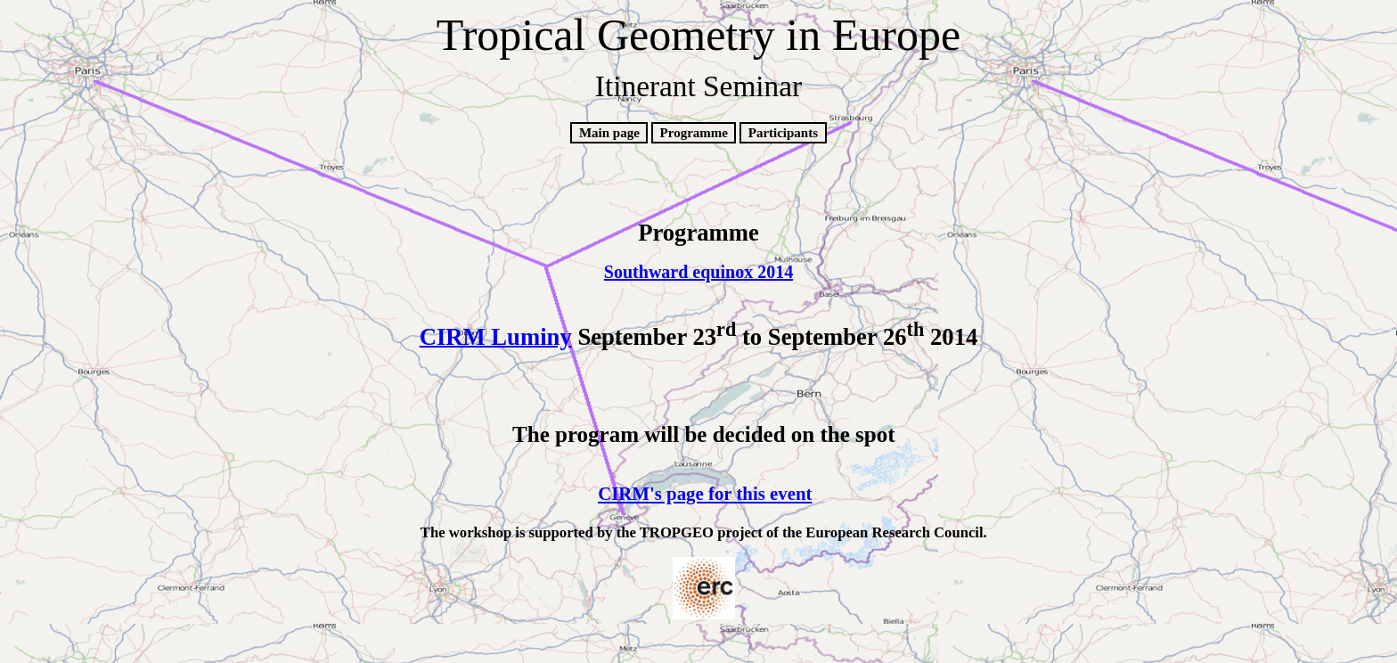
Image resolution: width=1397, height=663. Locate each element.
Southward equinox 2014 (698, 272)
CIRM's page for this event (705, 493)
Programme (694, 133)
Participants (783, 133)
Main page (609, 133)
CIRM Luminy (496, 336)
